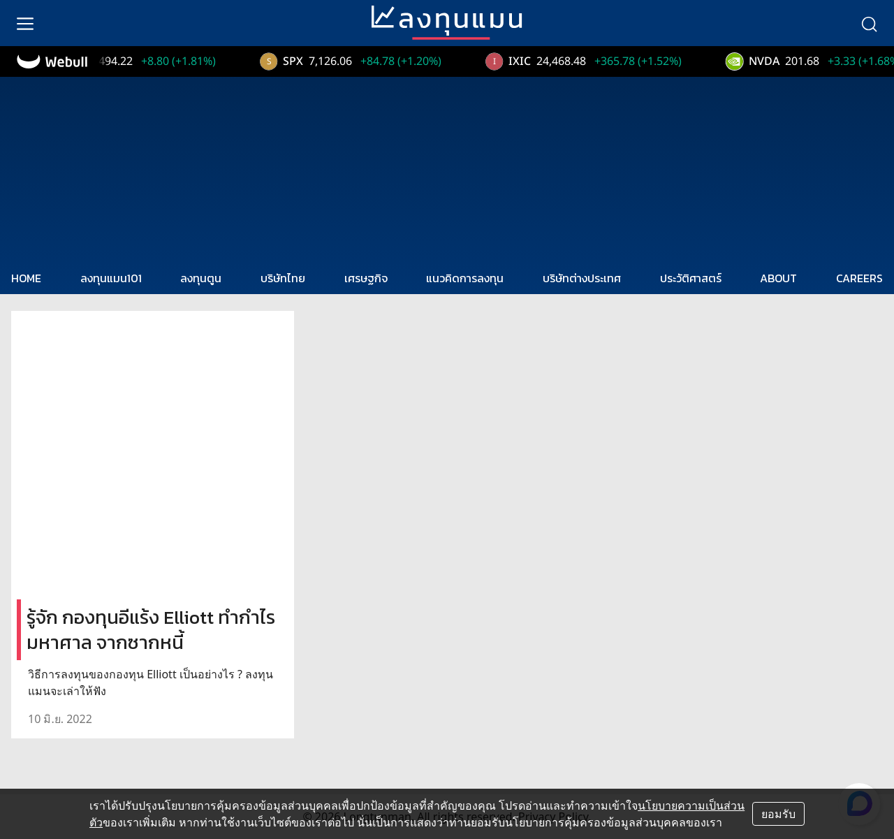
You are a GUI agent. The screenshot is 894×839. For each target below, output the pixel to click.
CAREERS (859, 278)
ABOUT (778, 278)
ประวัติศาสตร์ (690, 278)
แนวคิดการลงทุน (465, 278)
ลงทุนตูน (200, 278)
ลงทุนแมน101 (111, 278)
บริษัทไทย (283, 278)
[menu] (25, 23)
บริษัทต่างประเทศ (582, 278)
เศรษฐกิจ (366, 278)
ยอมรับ (778, 814)
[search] (869, 23)
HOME (26, 278)
